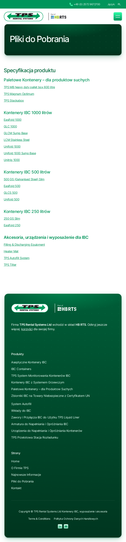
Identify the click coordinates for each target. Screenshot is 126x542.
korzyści (27, 329)
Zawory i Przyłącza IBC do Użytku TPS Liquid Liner (45, 417)
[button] (117, 16)
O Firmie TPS (19, 468)
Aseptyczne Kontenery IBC (29, 362)
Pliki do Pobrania (22, 481)
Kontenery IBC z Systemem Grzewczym (37, 382)
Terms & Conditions (39, 518)
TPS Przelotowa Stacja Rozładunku (34, 437)
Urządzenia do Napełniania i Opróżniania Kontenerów (46, 431)
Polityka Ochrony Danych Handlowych (76, 518)
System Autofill (21, 404)
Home (15, 461)
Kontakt (16, 488)
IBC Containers (21, 369)
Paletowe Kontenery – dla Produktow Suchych (42, 389)
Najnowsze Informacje (26, 474)
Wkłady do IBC (21, 410)
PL (119, 4)
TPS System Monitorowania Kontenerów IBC (40, 375)
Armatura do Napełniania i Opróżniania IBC (39, 424)
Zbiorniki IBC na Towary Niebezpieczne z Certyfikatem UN (50, 396)
